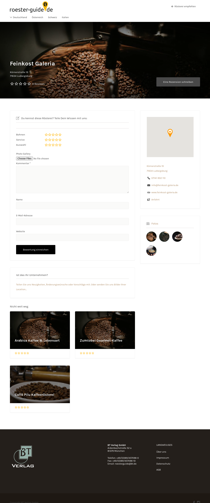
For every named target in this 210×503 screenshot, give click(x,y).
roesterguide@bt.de (125, 463)
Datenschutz (163, 463)
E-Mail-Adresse (24, 215)
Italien (65, 17)
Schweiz (52, 17)
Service (20, 139)
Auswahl (21, 144)
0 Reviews (38, 83)
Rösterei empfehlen (185, 6)
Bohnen (20, 134)
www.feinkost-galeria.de (164, 192)
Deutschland (20, 17)
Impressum (162, 457)
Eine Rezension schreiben (178, 81)
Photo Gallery (23, 153)
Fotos (154, 223)
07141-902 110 (158, 178)
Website (20, 231)
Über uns (161, 451)
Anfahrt (155, 199)
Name (19, 199)
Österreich (37, 17)
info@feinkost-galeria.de (164, 185)
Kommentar (23, 163)
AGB (158, 469)
